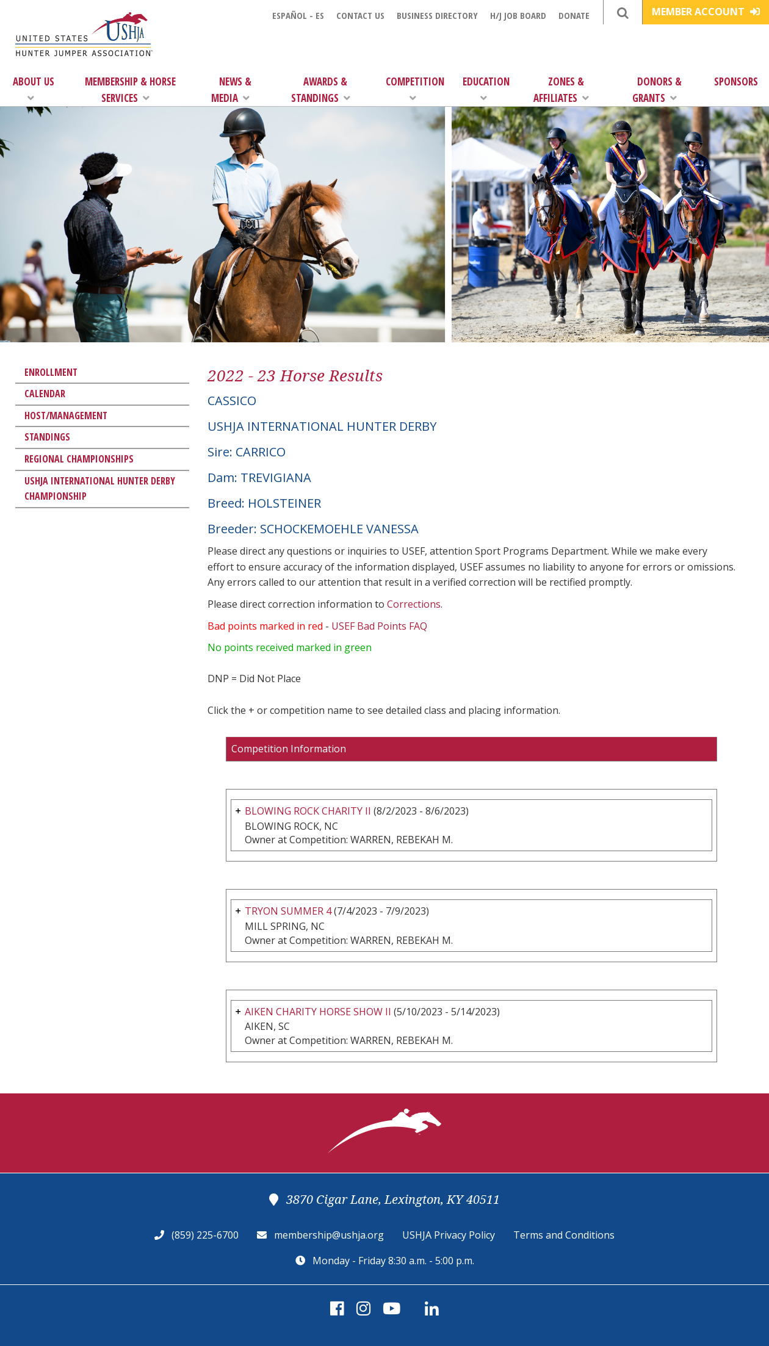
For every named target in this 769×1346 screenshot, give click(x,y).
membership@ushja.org (329, 1235)
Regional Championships (79, 459)
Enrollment (51, 372)
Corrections (414, 604)
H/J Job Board (518, 15)
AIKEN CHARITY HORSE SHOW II (318, 1011)
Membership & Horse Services (130, 89)
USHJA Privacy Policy (448, 1235)
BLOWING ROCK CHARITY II (308, 811)
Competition (415, 88)
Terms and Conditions (564, 1235)
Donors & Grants (657, 89)
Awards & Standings (320, 89)
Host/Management (65, 415)
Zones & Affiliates (561, 89)
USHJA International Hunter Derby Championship (99, 488)
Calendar (44, 393)
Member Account (706, 11)
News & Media (231, 89)
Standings (47, 437)
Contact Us (360, 15)
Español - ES (298, 15)
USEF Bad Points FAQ (379, 626)
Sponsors (736, 81)
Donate (574, 15)
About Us (33, 88)
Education (486, 88)
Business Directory (437, 15)
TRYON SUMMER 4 (288, 911)
